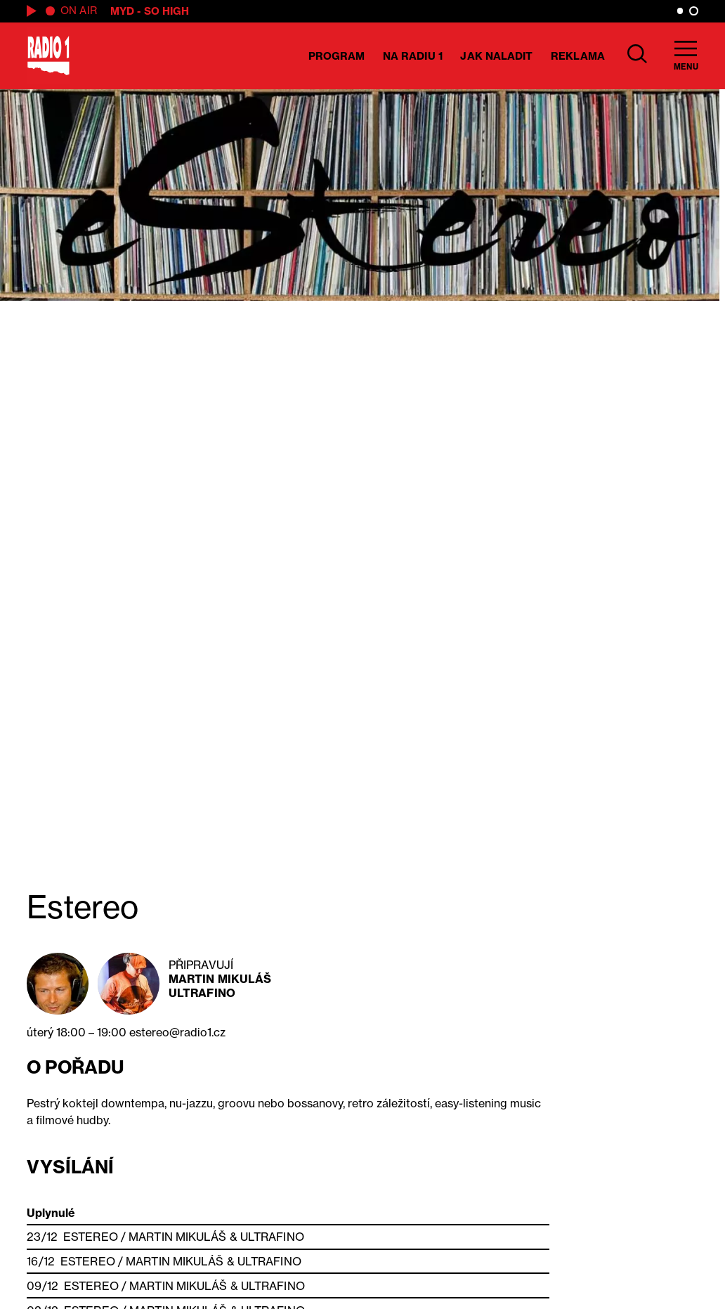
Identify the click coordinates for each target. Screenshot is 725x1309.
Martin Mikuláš (220, 979)
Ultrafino (202, 993)
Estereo (90, 1237)
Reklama (578, 56)
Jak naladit (496, 56)
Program (336, 56)
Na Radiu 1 (413, 56)
